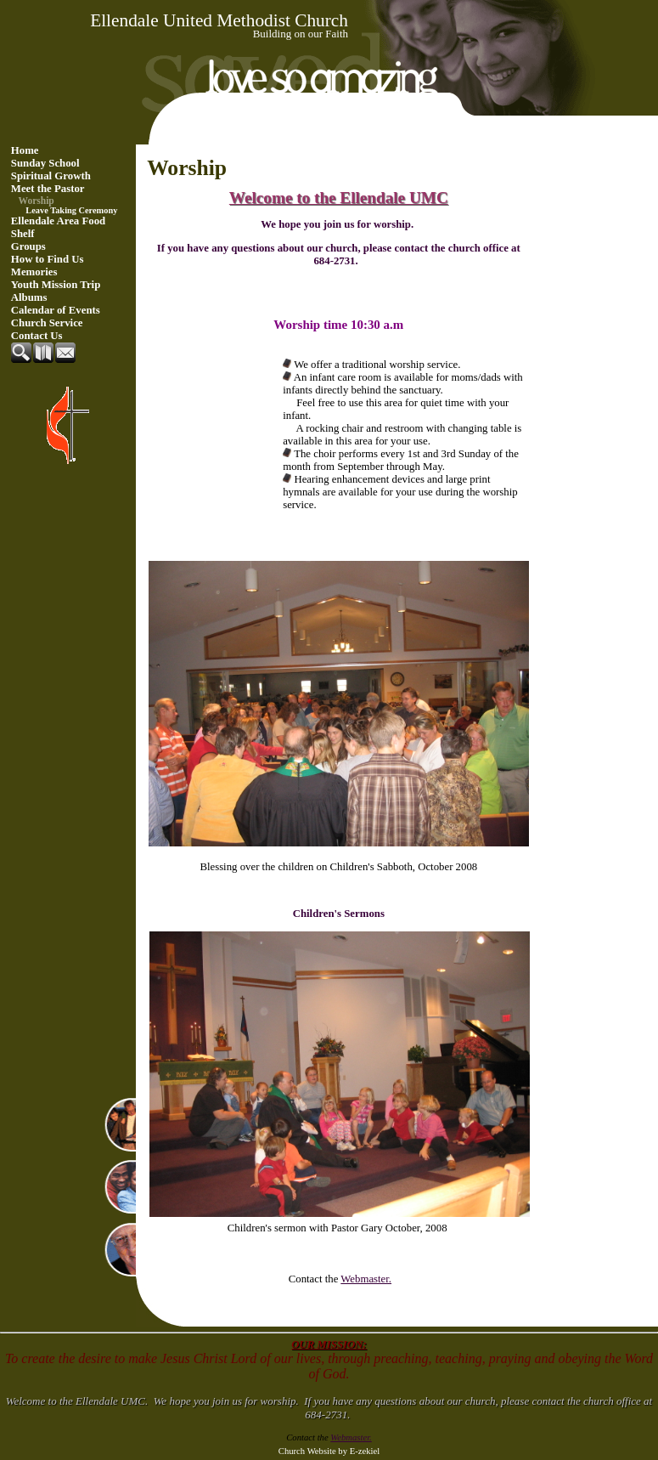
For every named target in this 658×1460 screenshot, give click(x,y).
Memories (34, 272)
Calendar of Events (55, 310)
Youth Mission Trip (56, 285)
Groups (28, 246)
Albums (29, 297)
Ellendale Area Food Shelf (58, 227)
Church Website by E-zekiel (329, 1451)
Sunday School (45, 163)
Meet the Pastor (48, 189)
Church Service (47, 323)
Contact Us (37, 336)
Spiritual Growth (51, 176)
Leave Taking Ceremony (71, 210)
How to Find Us (47, 259)
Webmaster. (365, 1279)
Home (25, 150)
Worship (36, 200)
